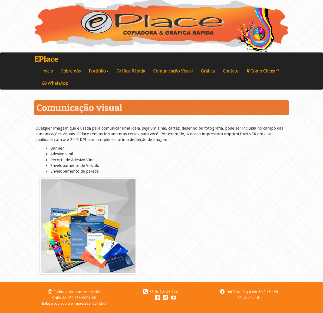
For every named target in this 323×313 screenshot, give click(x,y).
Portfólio (99, 71)
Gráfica (208, 71)
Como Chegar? (263, 71)
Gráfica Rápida (131, 71)
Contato (231, 71)
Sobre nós (71, 71)
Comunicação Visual (173, 71)
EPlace (46, 59)
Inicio (47, 71)
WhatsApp (55, 83)
